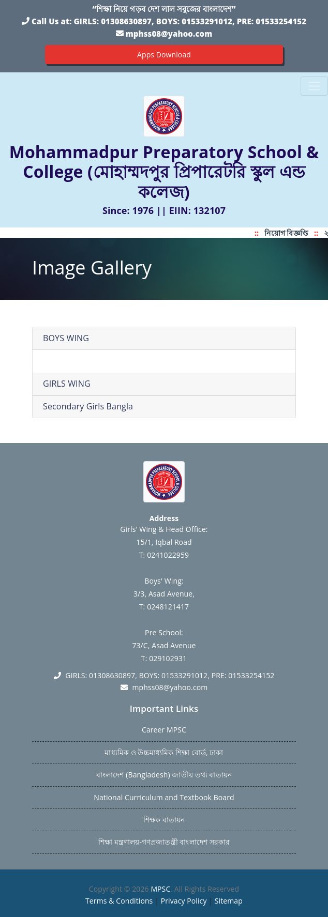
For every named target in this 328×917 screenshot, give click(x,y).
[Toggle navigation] (314, 86)
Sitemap (229, 901)
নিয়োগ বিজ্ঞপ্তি (289, 233)
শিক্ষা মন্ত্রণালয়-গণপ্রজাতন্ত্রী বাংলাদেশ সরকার (164, 842)
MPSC (160, 889)
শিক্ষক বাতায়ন (164, 819)
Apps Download (164, 54)
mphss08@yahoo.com (169, 33)
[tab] (164, 338)
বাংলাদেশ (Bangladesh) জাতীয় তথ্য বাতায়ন (164, 775)
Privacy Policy (184, 901)
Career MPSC (164, 730)
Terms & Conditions (119, 901)
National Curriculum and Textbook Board (164, 797)
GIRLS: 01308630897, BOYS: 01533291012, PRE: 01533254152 (189, 21)
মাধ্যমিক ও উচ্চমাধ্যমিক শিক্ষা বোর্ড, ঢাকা (164, 752)
